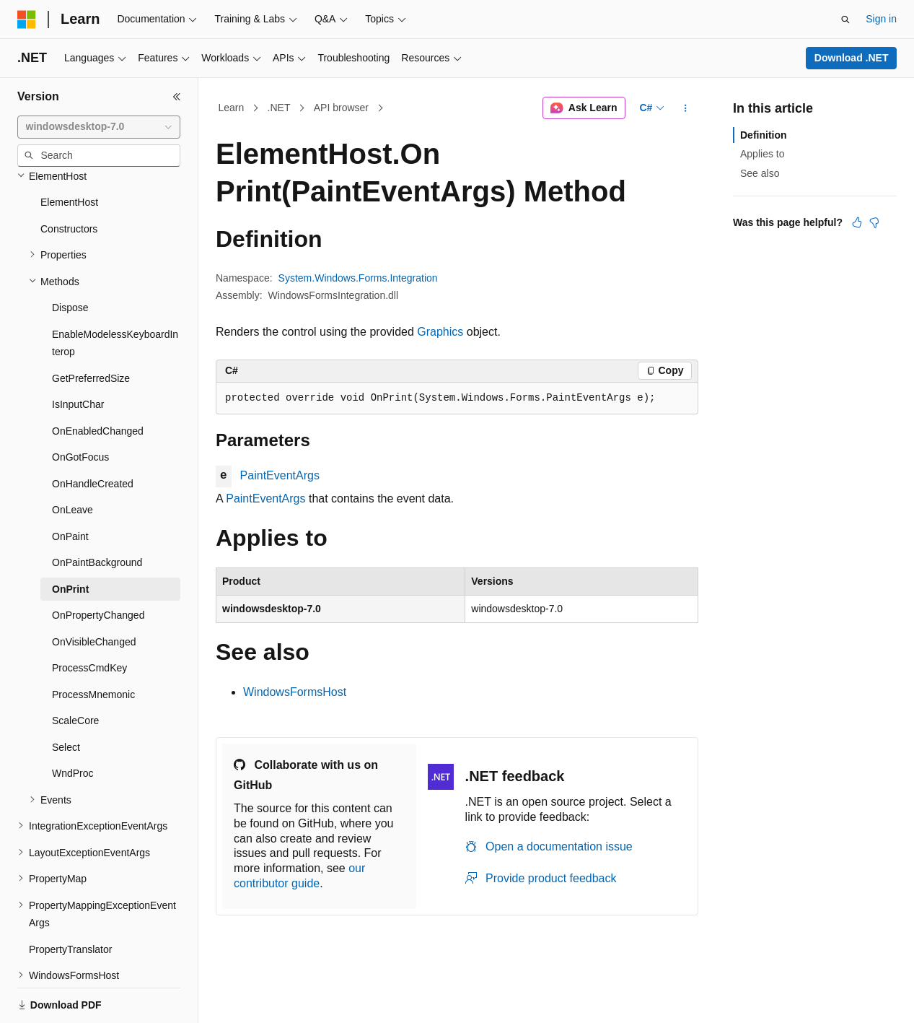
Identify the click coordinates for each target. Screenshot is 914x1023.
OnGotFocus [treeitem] (80, 407)
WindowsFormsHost (294, 692)
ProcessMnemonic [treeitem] (93, 644)
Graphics (440, 332)
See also (759, 173)
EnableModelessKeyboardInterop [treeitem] (115, 293)
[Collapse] (177, 97)
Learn (232, 107)
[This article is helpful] (857, 222)
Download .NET (851, 58)
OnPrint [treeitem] (70, 539)
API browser (341, 107)
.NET (279, 107)
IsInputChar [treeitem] (78, 354)
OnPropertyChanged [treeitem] (98, 565)
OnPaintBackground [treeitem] (97, 512)
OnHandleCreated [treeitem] (92, 434)
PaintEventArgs (280, 475)
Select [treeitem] (66, 697)
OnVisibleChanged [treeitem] (94, 592)
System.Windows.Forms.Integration (358, 278)
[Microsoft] (26, 19)
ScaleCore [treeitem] (75, 670)
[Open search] (845, 19)
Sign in (881, 19)
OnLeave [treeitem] (72, 460)
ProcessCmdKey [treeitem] (89, 618)
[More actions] (685, 108)
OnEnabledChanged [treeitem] (98, 381)
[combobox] (98, 127)
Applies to (762, 154)
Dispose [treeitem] (70, 258)
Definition (763, 135)
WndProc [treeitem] (73, 723)
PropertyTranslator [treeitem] (70, 899)
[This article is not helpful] (874, 222)
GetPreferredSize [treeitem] (91, 328)
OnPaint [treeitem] (70, 486)
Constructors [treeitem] (68, 179)
